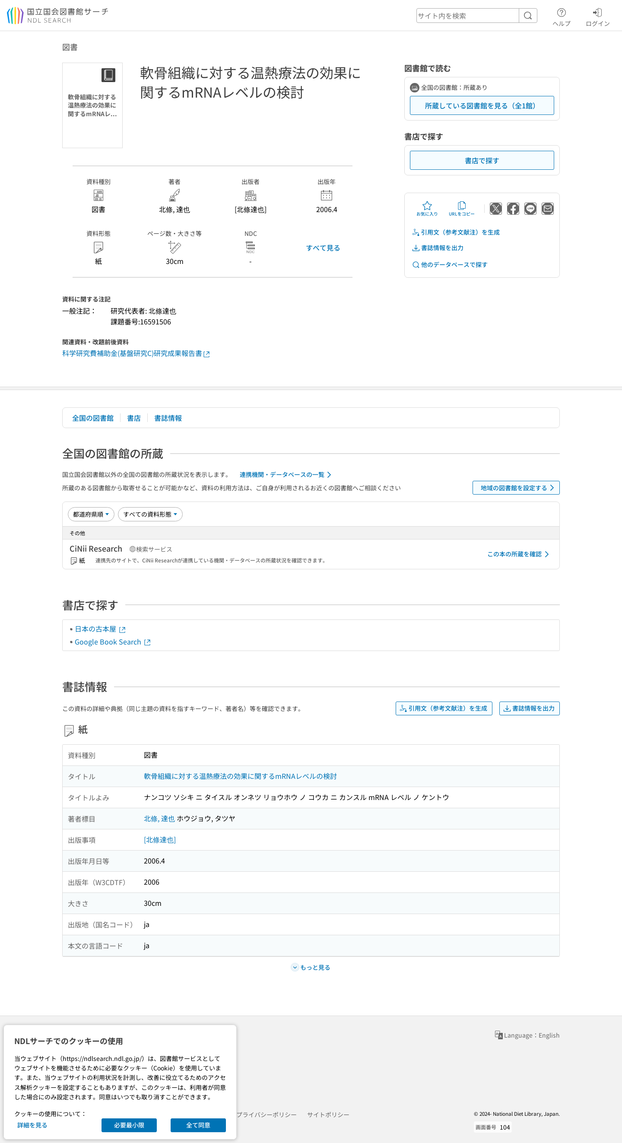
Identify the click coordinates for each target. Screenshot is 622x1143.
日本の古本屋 (101, 628)
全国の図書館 (93, 418)
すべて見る (323, 247)
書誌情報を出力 (437, 247)
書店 (134, 418)
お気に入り (427, 208)
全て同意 (198, 1125)
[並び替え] (91, 514)
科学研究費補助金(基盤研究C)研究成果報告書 (136, 353)
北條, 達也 (159, 818)
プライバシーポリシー (266, 1114)
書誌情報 (168, 418)
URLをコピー (462, 208)
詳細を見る (32, 1125)
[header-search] (476, 15)
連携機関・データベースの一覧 (287, 475)
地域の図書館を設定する (519, 488)
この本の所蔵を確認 (519, 554)
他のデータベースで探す (450, 264)
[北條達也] (160, 839)
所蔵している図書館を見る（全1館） (482, 105)
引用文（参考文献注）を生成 (456, 232)
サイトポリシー (328, 1114)
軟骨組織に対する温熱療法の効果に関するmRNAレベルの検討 (240, 776)
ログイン (598, 16)
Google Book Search (113, 641)
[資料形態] (150, 514)
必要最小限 (129, 1125)
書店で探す (482, 160)
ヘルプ (561, 16)
